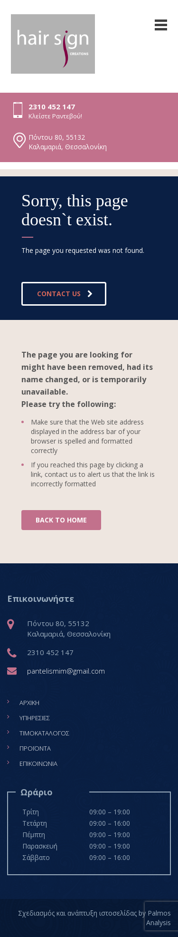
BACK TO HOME (61, 519)
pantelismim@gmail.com (66, 671)
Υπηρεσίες (34, 718)
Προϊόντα (35, 748)
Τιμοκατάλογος (44, 733)
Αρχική (29, 702)
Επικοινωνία (38, 763)
